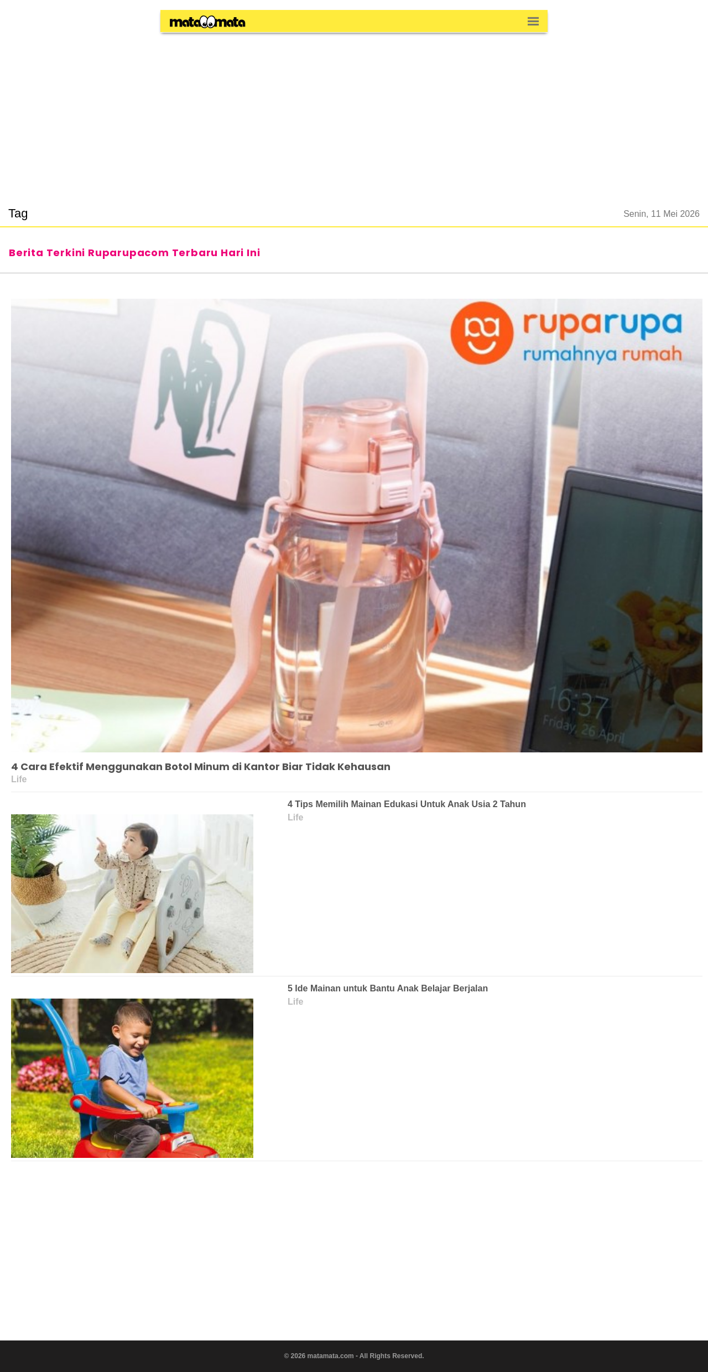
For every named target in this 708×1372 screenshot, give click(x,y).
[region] (354, 113)
